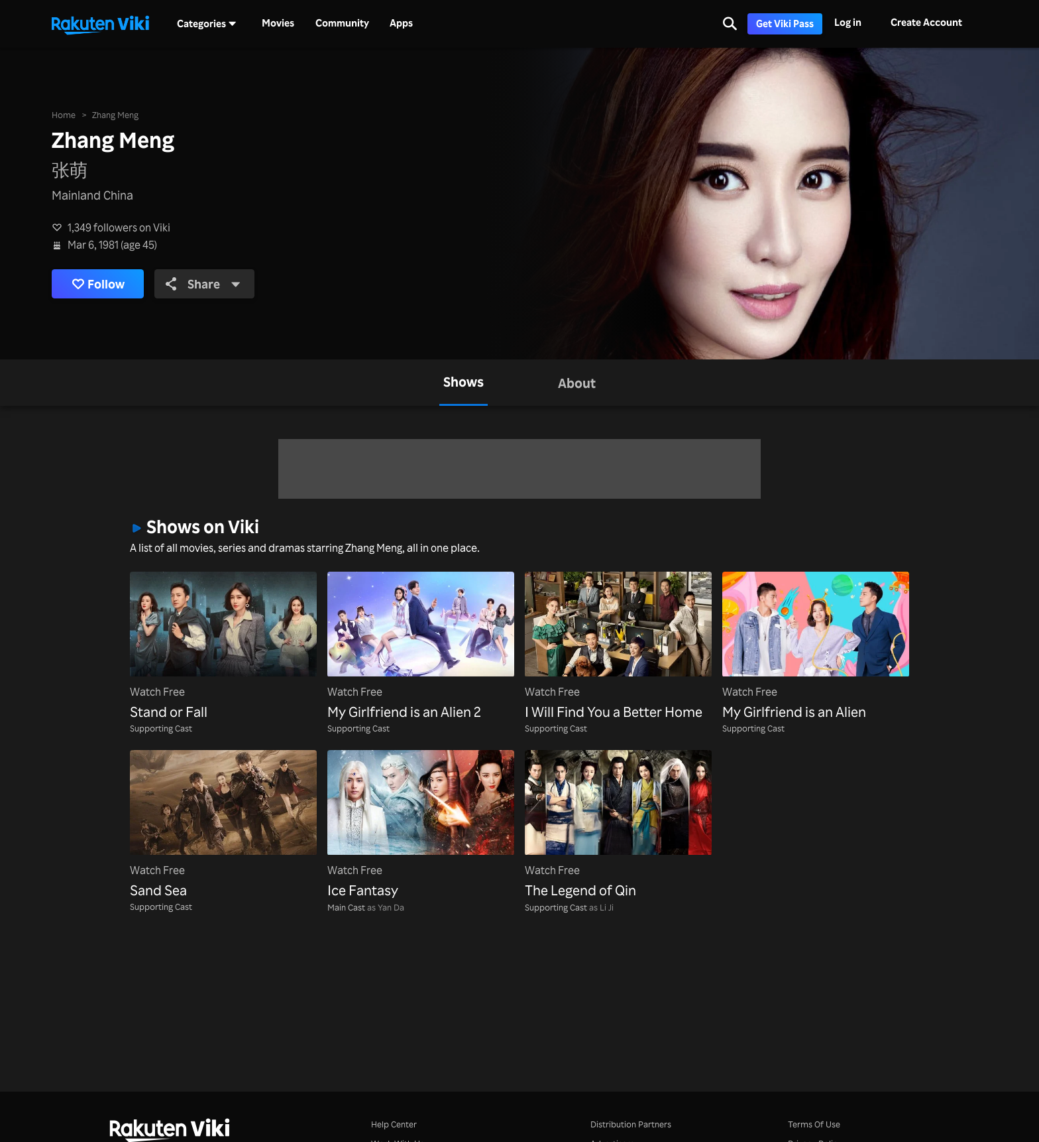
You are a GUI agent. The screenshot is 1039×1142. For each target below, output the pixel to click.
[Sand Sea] (223, 825)
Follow (98, 284)
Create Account (926, 22)
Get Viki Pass (785, 23)
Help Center (394, 1123)
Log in (847, 22)
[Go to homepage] (100, 24)
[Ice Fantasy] (420, 825)
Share (203, 284)
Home (64, 114)
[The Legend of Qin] (618, 825)
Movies (278, 23)
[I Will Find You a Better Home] (618, 647)
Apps (401, 23)
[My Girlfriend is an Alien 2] (420, 647)
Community (342, 23)
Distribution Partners (630, 1123)
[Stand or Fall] (223, 647)
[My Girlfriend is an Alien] (815, 647)
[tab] (463, 382)
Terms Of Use (814, 1123)
